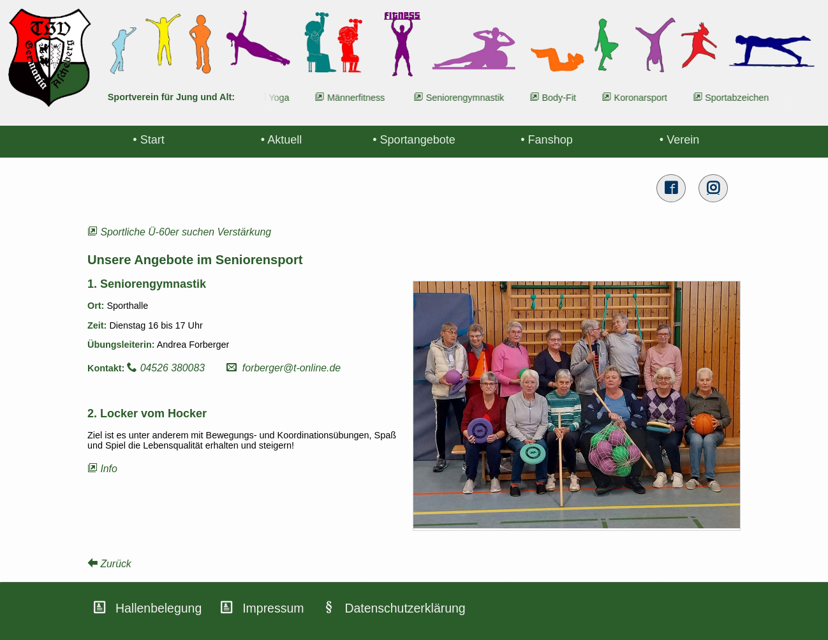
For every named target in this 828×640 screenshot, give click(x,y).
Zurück (109, 563)
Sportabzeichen (739, 98)
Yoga (282, 98)
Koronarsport (643, 98)
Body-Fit (562, 98)
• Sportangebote (414, 139)
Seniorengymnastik (467, 98)
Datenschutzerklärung (404, 608)
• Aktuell (281, 139)
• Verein (679, 139)
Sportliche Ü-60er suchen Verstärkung (179, 232)
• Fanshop (546, 139)
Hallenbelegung (158, 608)
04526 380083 (166, 367)
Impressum (273, 608)
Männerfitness (358, 98)
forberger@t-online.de (283, 367)
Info (102, 468)
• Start (148, 139)
